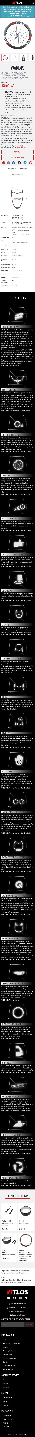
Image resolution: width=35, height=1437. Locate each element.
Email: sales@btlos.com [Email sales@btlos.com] (17, 1311)
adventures (22, 1271)
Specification (12, 168)
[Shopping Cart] (33, 2)
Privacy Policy (7, 1355)
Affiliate (5, 1401)
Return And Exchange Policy (12, 1343)
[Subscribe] (29, 1324)
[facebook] (14, 1298)
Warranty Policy (8, 1351)
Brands (5, 1362)
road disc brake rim (11, 1273)
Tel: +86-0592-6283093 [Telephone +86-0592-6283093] (17, 1304)
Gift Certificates (8, 1398)
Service (5, 1347)
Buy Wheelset (17, 157)
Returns (5, 1384)
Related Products (17, 174)
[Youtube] (8, 1298)
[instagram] (20, 1298)
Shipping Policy (8, 1369)
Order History (7, 1419)
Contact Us (6, 1380)
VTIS (4, 1250)
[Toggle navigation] (2, 2)
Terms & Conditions (9, 1358)
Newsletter (6, 1427)
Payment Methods (9, 1366)
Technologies (23, 168)
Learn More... (21, 147)
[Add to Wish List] (3, 162)
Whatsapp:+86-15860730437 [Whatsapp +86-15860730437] (17, 1308)
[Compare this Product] (8, 162)
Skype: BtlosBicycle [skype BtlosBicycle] (17, 1315)
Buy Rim (17, 152)
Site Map (6, 1387)
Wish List (6, 1423)
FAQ (4, 1340)
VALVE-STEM (7, 1220)
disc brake (14, 1271)
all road (7, 1271)
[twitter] (26, 1298)
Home (3, 1278)
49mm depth (22, 1273)
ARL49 (21, 1250)
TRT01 (21, 1220)
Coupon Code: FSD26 (13, 16)
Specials (5, 1405)
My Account (7, 1416)
